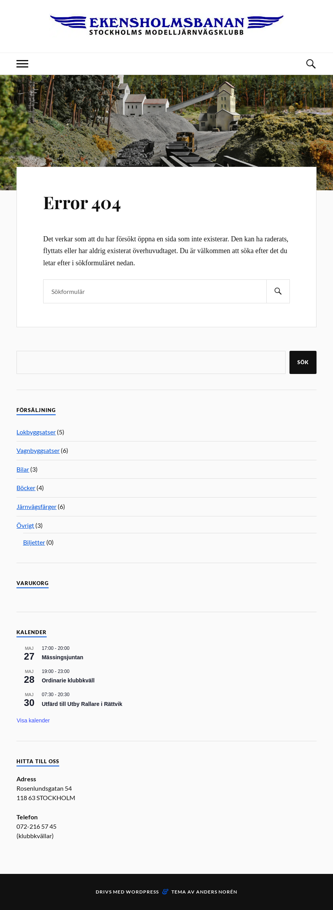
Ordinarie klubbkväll (68, 680)
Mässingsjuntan (62, 657)
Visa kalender (33, 720)
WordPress (142, 892)
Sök (303, 362)
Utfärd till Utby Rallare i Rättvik (82, 704)
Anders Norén (216, 892)
